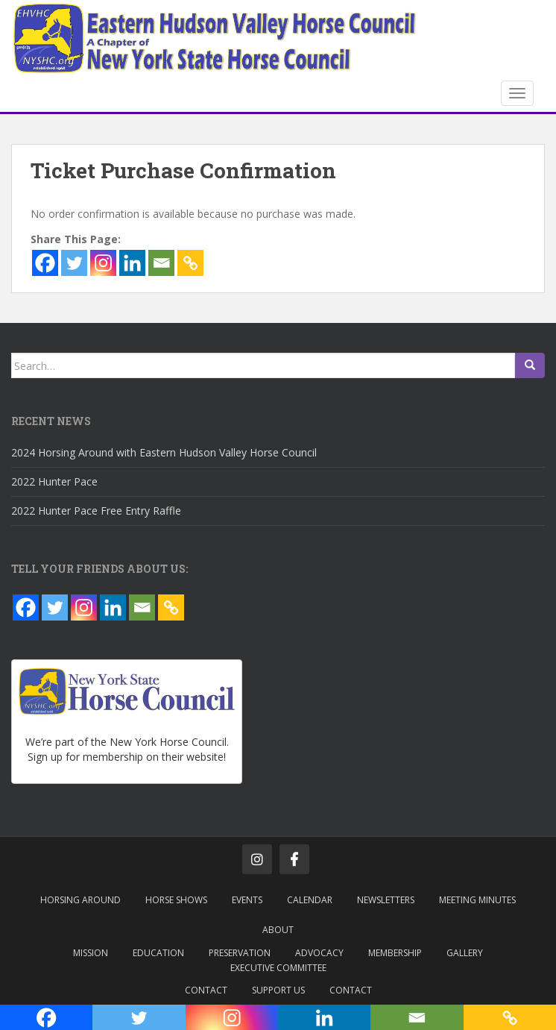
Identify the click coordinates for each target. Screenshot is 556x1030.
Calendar (309, 900)
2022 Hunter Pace (54, 481)
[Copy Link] (190, 263)
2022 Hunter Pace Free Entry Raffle (96, 510)
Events (247, 900)
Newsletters (385, 900)
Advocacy (319, 952)
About (278, 929)
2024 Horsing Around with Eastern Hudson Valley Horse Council (164, 452)
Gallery (464, 952)
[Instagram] (103, 263)
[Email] (161, 263)
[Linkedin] (132, 263)
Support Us (278, 990)
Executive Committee (278, 967)
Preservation (240, 952)
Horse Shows (176, 900)
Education (158, 952)
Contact (206, 990)
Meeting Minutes (477, 900)
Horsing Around (80, 900)
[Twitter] (74, 263)
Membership (395, 952)
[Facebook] (45, 263)
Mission (90, 952)
